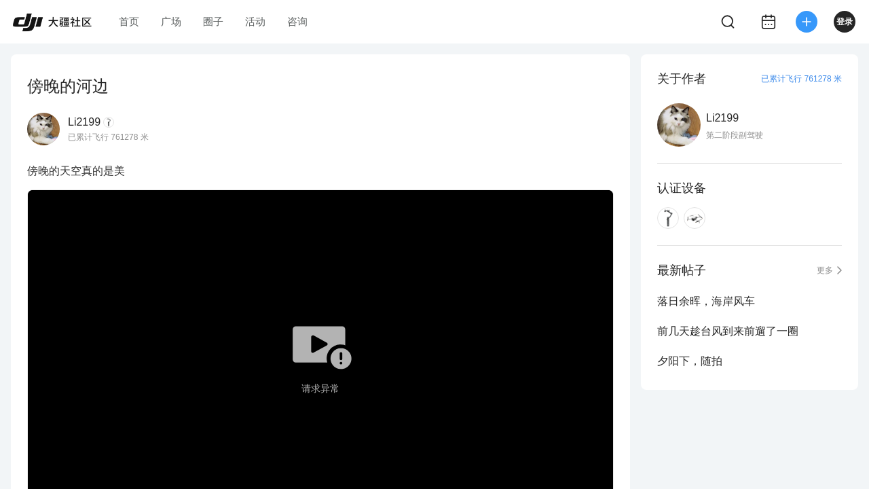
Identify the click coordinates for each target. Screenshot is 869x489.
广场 (171, 21)
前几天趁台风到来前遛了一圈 (727, 331)
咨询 (297, 21)
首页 (129, 21)
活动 (255, 21)
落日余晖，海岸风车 (706, 301)
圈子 (213, 21)
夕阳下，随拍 (689, 361)
